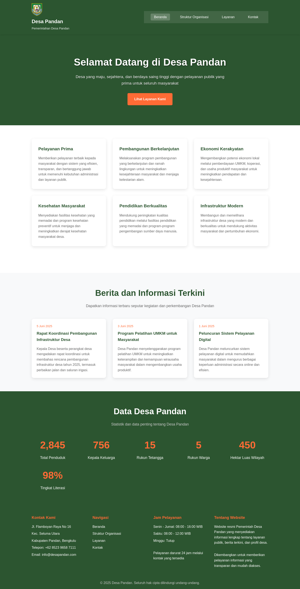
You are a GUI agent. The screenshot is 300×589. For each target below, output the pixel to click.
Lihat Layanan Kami (150, 99)
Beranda (160, 17)
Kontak (253, 17)
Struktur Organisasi (194, 17)
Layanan (228, 17)
